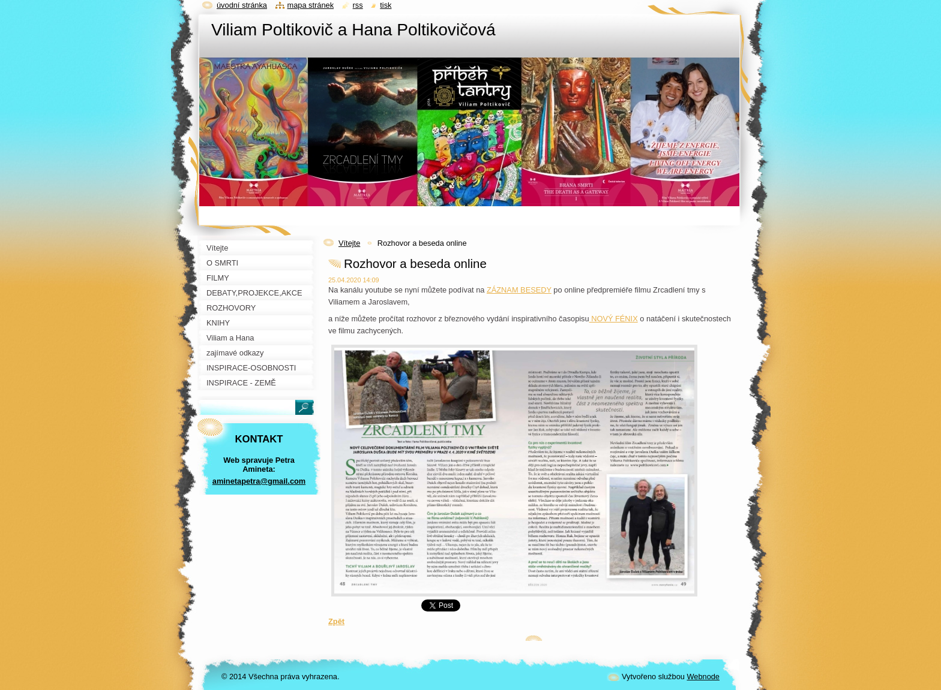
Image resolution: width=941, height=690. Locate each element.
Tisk (385, 5)
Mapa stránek (310, 5)
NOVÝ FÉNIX (613, 318)
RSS (358, 5)
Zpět (336, 621)
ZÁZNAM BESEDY (519, 289)
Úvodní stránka (242, 5)
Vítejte (349, 243)
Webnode (703, 676)
